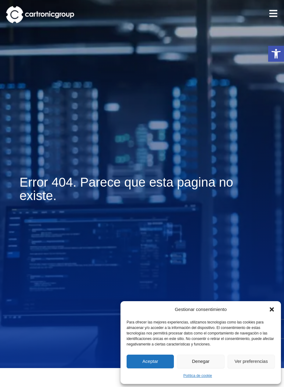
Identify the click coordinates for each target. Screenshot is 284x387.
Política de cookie (197, 376)
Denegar (201, 361)
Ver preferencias (251, 361)
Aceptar (150, 361)
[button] (276, 54)
